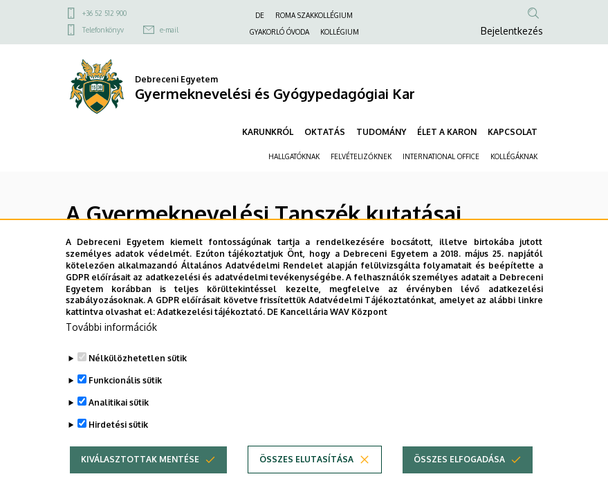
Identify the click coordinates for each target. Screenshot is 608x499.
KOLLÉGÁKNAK (513, 156)
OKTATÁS (324, 132)
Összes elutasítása (306, 471)
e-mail (169, 30)
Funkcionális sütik (125, 393)
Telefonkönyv (103, 30)
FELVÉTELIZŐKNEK (361, 156)
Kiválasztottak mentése (140, 471)
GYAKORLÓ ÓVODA (279, 32)
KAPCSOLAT (512, 132)
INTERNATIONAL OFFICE (441, 156)
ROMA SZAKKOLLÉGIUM (314, 15)
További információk (111, 339)
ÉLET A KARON (447, 132)
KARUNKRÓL (267, 132)
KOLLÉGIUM (339, 32)
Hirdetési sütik (118, 437)
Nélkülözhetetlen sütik (138, 370)
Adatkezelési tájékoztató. (211, 325)
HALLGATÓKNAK (294, 156)
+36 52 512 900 (104, 13)
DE (259, 15)
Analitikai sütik (119, 415)
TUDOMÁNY (381, 132)
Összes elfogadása (459, 471)
